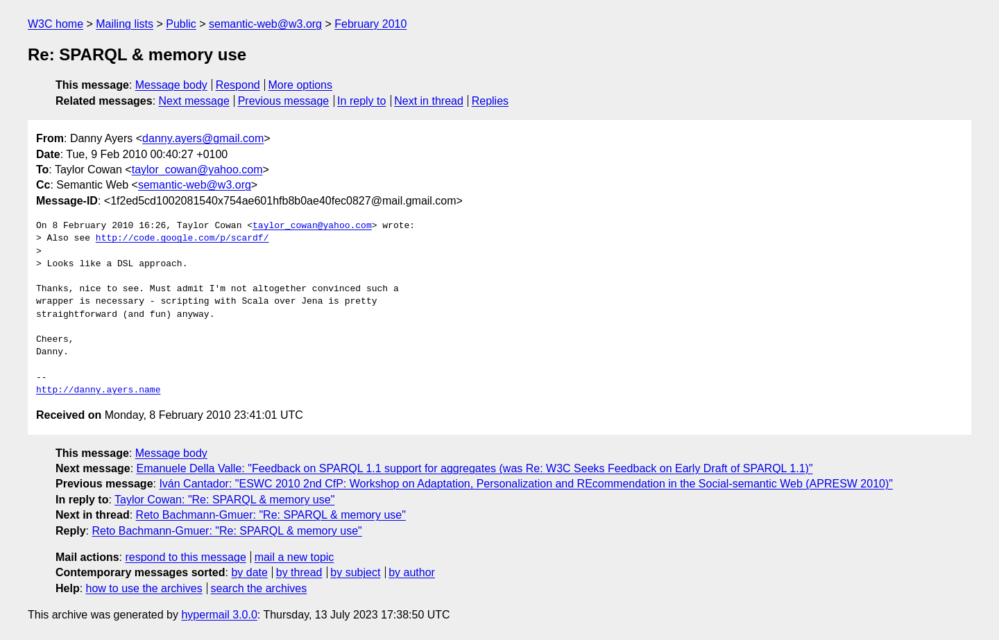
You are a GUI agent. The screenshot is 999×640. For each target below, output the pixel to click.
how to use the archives (144, 588)
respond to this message (185, 557)
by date (249, 572)
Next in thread (428, 101)
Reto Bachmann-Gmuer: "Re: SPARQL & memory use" (271, 515)
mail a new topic (294, 557)
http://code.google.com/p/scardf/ (182, 238)
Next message (194, 101)
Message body (171, 85)
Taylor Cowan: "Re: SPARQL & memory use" (224, 499)
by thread (299, 572)
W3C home (55, 24)
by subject (355, 572)
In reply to (361, 101)
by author (411, 572)
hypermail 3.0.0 (219, 615)
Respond (238, 85)
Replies (490, 101)
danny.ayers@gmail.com (203, 138)
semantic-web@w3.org (265, 24)
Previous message (284, 101)
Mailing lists (124, 24)
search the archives (259, 588)
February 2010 (370, 24)
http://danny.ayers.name (98, 390)
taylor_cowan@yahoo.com (197, 169)
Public (181, 24)
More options (300, 85)
